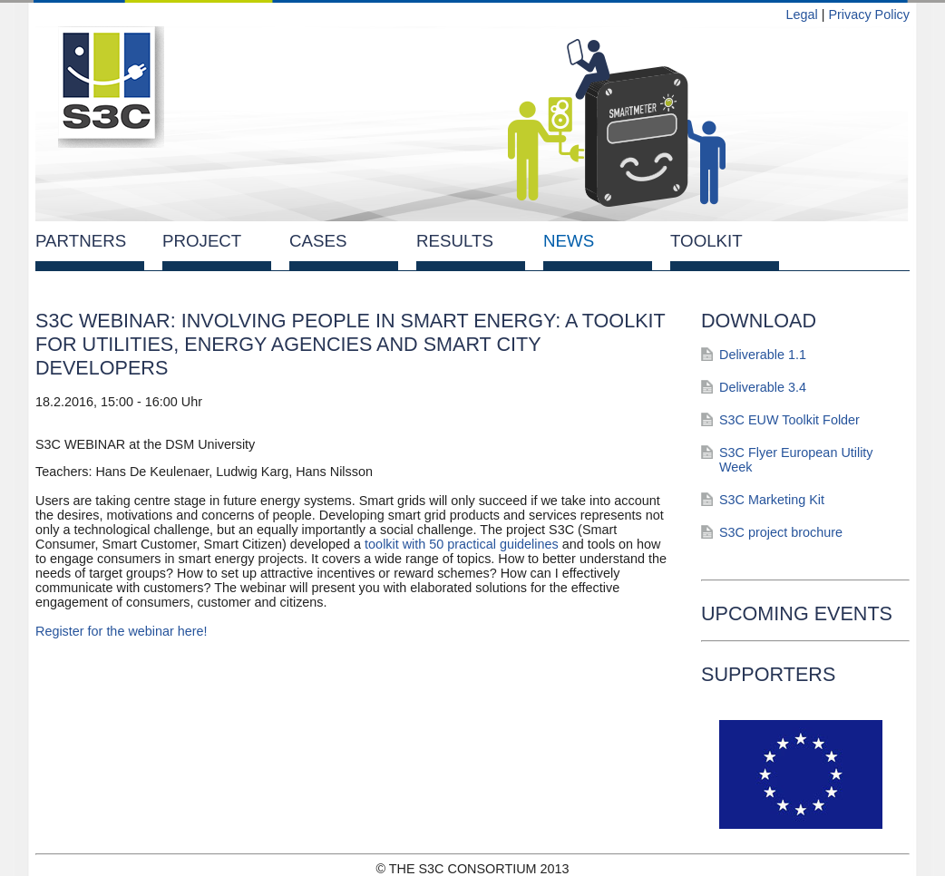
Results (454, 240)
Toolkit (706, 240)
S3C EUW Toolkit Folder (789, 420)
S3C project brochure (781, 532)
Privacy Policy (869, 14)
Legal (801, 14)
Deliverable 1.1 (762, 354)
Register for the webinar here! (121, 631)
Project (201, 240)
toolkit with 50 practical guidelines (460, 544)
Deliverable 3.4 (762, 387)
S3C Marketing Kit (771, 499)
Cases (317, 240)
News (568, 240)
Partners (80, 240)
